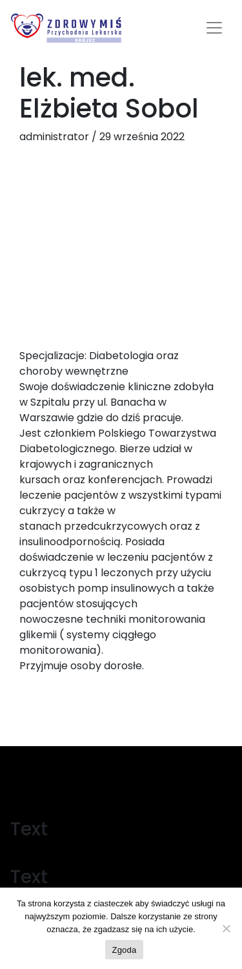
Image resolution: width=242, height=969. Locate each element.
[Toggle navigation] (214, 28)
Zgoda (124, 950)
